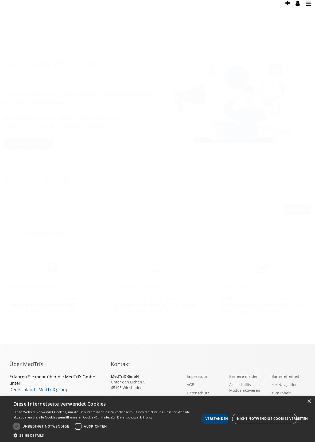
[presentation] (287, 6)
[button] (106, 435)
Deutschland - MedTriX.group (38, 390)
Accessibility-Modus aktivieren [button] (244, 387)
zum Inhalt (281, 392)
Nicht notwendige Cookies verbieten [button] (267, 418)
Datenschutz (198, 392)
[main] (157, 178)
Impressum (197, 376)
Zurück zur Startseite (28, 143)
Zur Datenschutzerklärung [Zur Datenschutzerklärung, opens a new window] (131, 417)
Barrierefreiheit (285, 376)
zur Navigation (284, 384)
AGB (190, 384)
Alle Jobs (297, 209)
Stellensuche (19, 125)
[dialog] (157, 419)
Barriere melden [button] (244, 376)
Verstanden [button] (216, 418)
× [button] (309, 401)
